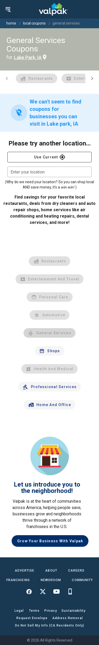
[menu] (8, 9)
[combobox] (49, 172)
